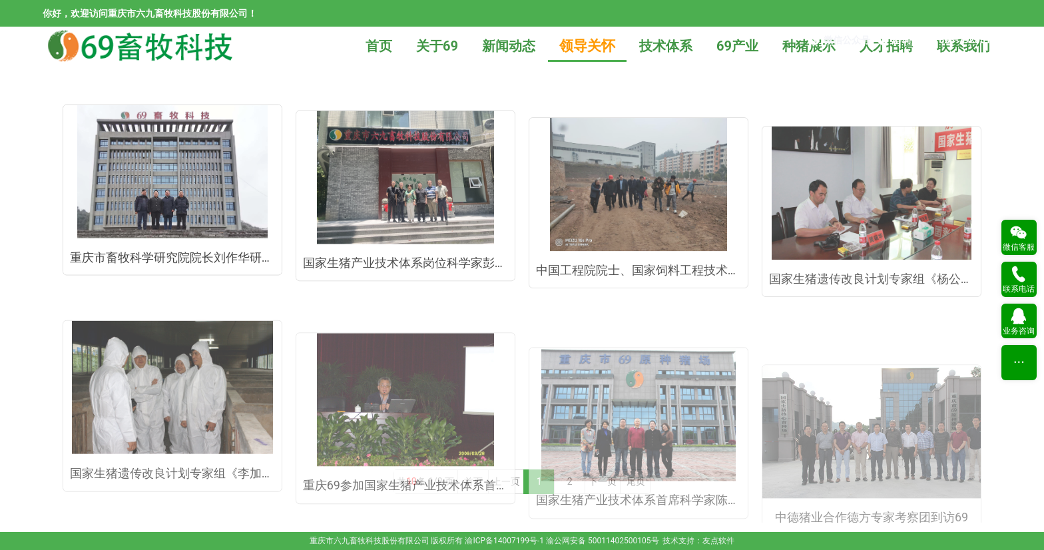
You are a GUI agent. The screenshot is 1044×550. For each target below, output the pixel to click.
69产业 (737, 46)
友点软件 (718, 540)
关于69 (437, 46)
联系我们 (963, 46)
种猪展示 (809, 46)
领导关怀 (587, 46)
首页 (379, 46)
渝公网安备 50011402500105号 (602, 540)
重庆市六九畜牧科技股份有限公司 (369, 540)
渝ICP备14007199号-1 (504, 540)
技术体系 (665, 46)
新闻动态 (508, 46)
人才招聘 (886, 46)
